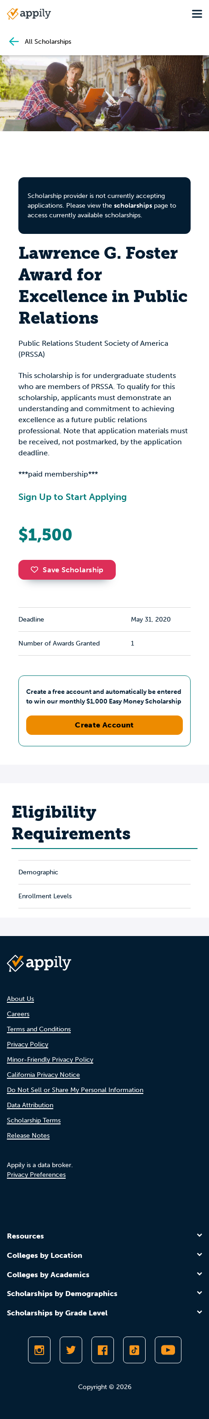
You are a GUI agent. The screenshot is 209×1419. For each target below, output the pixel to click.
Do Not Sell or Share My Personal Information (75, 1090)
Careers (18, 1014)
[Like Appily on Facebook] (102, 1350)
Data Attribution (30, 1105)
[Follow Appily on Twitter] (71, 1350)
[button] (37, 569)
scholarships (133, 205)
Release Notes (28, 1136)
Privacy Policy (27, 1044)
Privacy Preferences (36, 1175)
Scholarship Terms (34, 1120)
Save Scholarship (67, 569)
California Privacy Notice (43, 1075)
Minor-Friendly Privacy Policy (50, 1060)
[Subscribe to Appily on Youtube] (168, 1350)
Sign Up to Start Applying (72, 496)
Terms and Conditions (39, 1029)
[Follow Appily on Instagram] (39, 1350)
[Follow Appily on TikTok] (134, 1350)
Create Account (104, 725)
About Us (20, 999)
